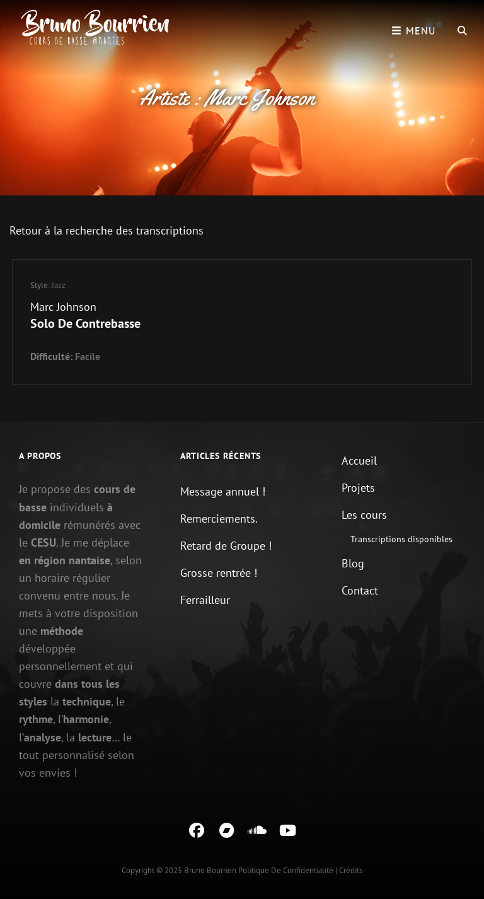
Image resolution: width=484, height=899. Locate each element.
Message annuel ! (222, 491)
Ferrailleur (205, 600)
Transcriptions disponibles (401, 539)
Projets (358, 487)
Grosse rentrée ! (218, 573)
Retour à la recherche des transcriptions (106, 230)
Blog (353, 563)
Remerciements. (219, 518)
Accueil (359, 460)
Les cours (364, 515)
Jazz (59, 285)
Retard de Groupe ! (226, 545)
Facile (87, 356)
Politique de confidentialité (285, 870)
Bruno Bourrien (210, 870)
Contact (360, 590)
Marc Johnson (63, 306)
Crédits (350, 870)
